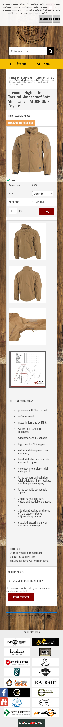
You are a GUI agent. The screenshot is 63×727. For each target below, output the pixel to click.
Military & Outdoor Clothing (32, 78)
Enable (56, 18)
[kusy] (13, 211)
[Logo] (31, 28)
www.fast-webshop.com (40, 615)
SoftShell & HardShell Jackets (27, 80)
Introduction (14, 78)
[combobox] (42, 193)
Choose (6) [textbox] (39, 193)
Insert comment (21, 597)
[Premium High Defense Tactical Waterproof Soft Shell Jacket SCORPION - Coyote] (32, 127)
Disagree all (45, 18)
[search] (50, 51)
